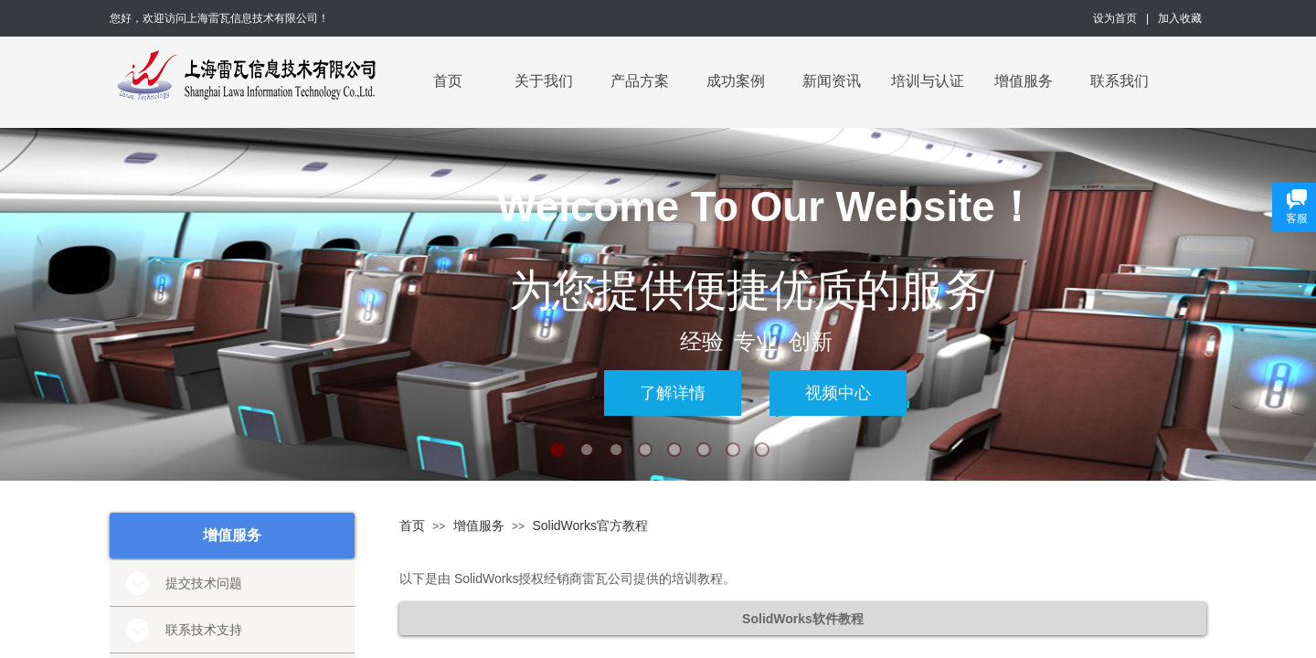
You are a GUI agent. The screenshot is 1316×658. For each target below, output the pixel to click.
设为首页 (1115, 18)
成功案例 (735, 81)
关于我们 (544, 81)
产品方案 (639, 81)
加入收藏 (1180, 18)
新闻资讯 (831, 81)
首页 (447, 81)
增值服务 (1023, 81)
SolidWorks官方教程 (590, 525)
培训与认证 (927, 81)
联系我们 (1119, 81)
